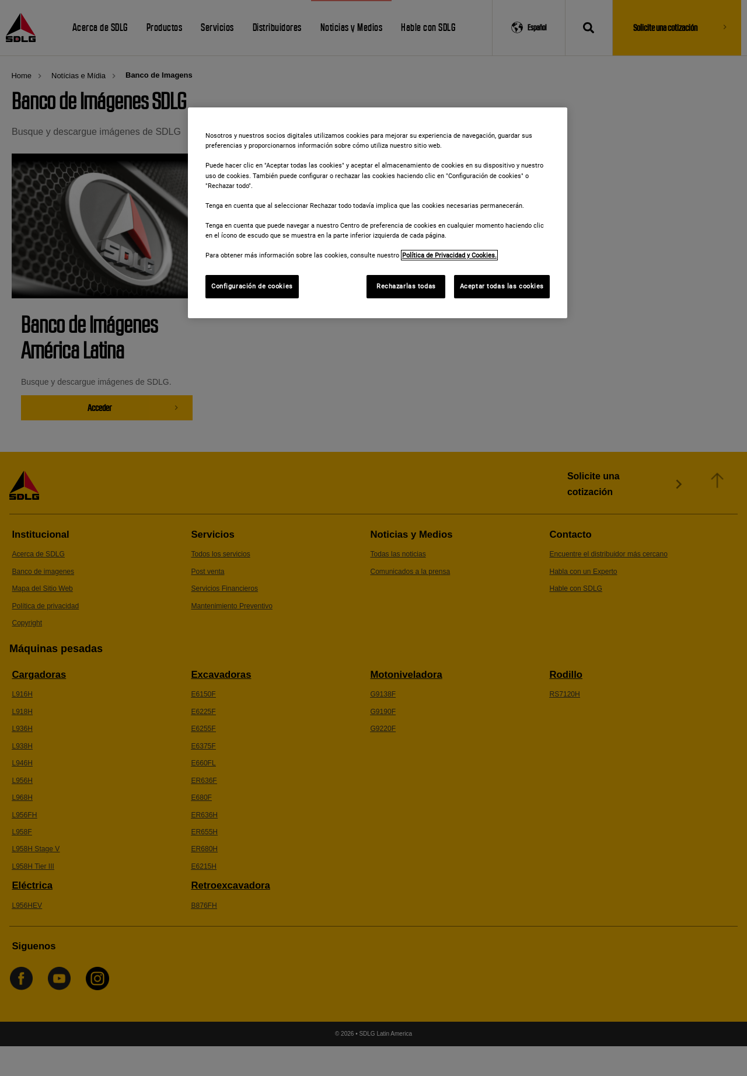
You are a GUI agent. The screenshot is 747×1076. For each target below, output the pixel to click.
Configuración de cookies (252, 286)
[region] (377, 212)
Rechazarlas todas (406, 286)
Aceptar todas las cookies (502, 286)
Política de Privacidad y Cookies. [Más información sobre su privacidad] (449, 255)
